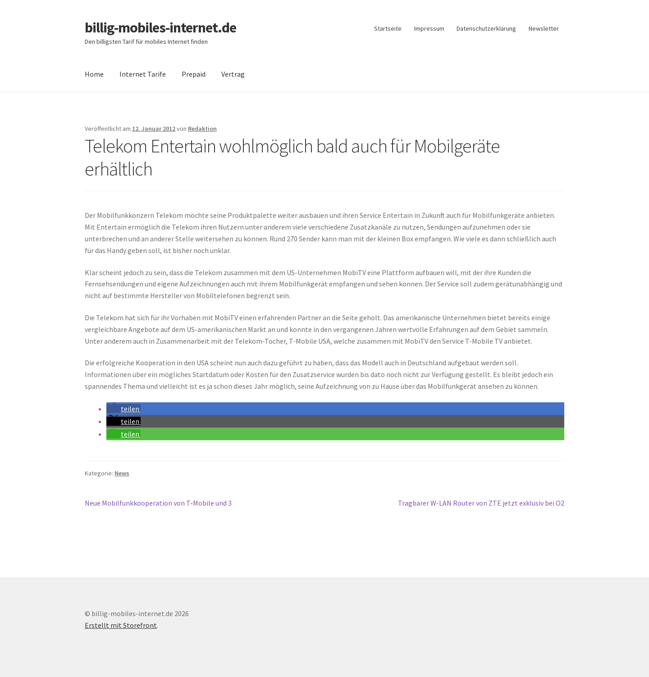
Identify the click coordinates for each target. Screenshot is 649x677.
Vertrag (233, 73)
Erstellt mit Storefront (121, 625)
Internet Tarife (142, 73)
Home (94, 73)
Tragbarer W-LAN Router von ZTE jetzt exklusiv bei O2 (481, 503)
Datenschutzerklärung (486, 28)
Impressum (429, 28)
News (121, 473)
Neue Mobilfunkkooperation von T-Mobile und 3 (158, 503)
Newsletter (544, 28)
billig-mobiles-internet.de (160, 27)
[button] (123, 408)
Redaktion (202, 128)
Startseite (388, 28)
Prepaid (194, 73)
